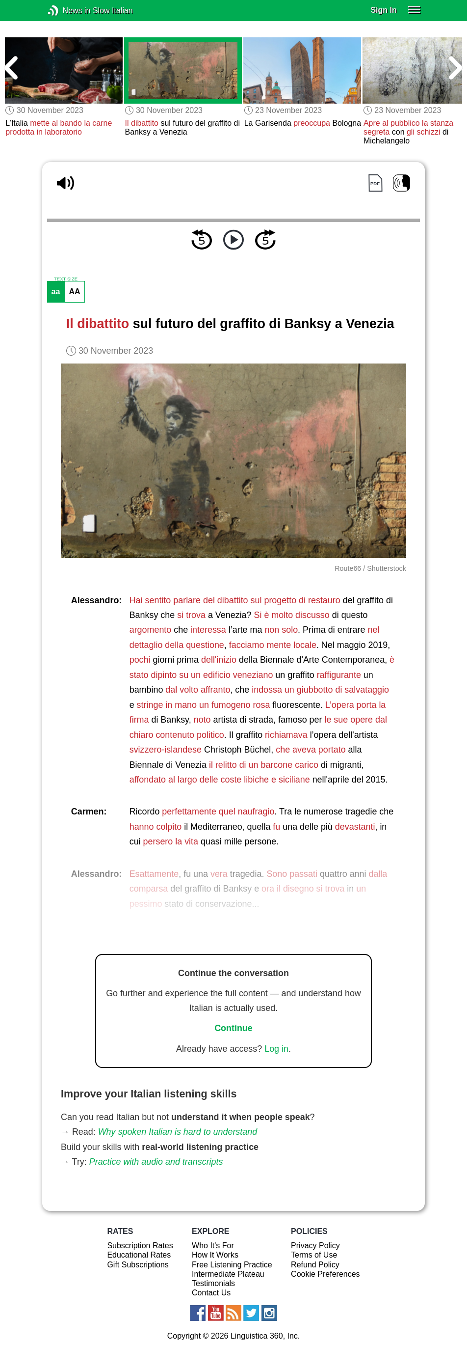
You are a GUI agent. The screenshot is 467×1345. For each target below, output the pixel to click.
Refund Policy (315, 1265)
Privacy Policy (315, 1245)
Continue (233, 1028)
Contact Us (211, 1293)
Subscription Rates (140, 1245)
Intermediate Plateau (228, 1274)
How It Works (215, 1255)
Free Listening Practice (232, 1265)
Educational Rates (139, 1255)
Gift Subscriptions (137, 1265)
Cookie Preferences (325, 1274)
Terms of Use (314, 1255)
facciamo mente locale (272, 645)
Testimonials (213, 1283)
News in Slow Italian (68, 10)
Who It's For (213, 1245)
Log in (276, 1049)
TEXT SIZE (66, 279)
